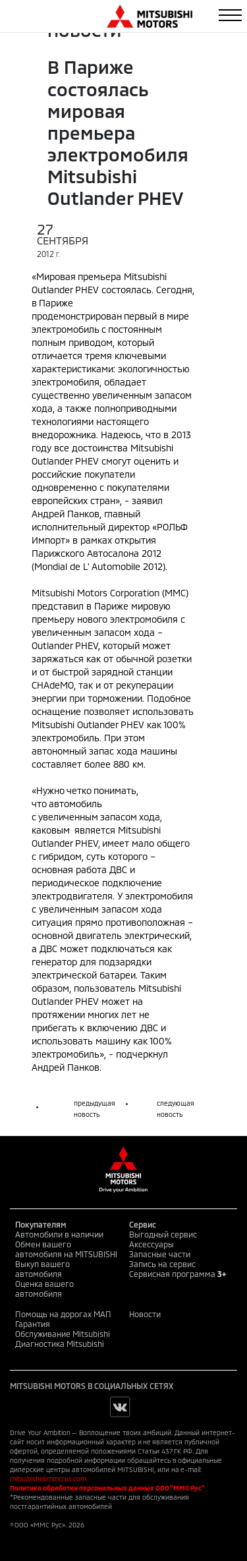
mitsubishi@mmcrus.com (48, 1479)
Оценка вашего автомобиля (44, 1288)
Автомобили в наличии (59, 1234)
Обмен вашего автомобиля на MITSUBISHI (66, 1249)
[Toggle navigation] (230, 15)
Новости (145, 1314)
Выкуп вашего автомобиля (42, 1268)
